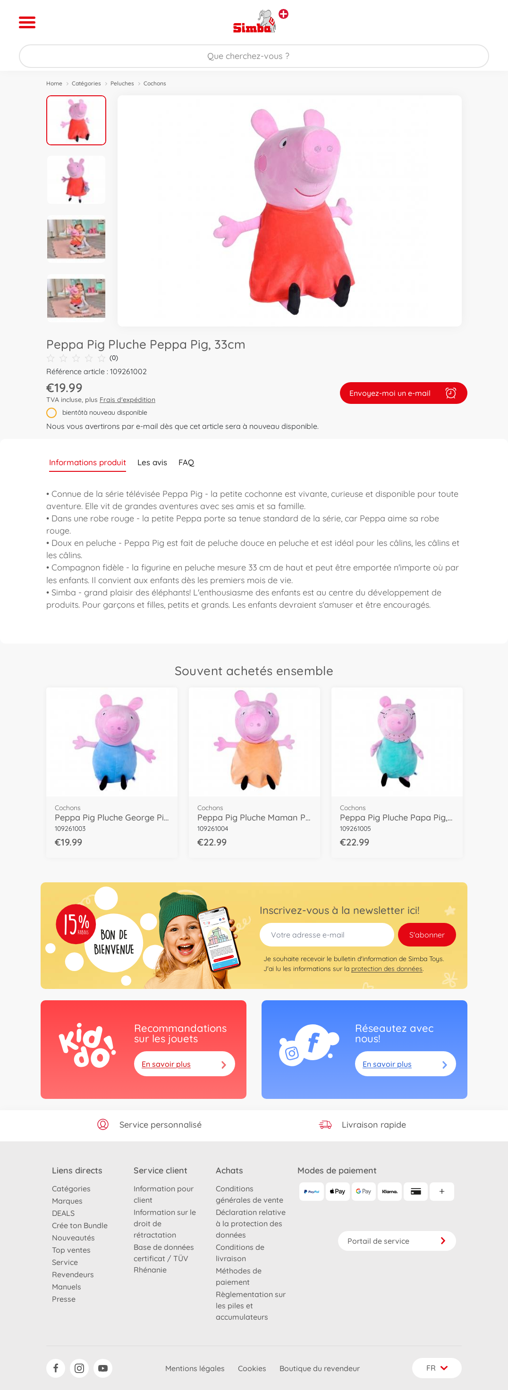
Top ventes (71, 1250)
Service (65, 1262)
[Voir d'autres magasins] (283, 14)
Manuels (66, 1286)
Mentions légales (195, 1368)
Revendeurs (73, 1274)
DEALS (63, 1213)
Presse (64, 1299)
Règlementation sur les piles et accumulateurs (251, 1306)
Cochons (155, 83)
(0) (82, 358)
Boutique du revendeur (319, 1368)
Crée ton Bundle (80, 1225)
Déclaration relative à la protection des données (251, 1223)
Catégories (86, 83)
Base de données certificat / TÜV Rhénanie (164, 1258)
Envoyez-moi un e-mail (403, 393)
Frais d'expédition (127, 399)
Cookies (252, 1368)
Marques (67, 1201)
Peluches (122, 83)
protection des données (387, 968)
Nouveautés (73, 1237)
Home (54, 83)
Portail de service (397, 1241)
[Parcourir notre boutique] (254, 56)
